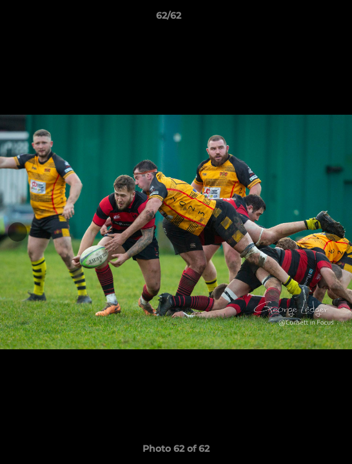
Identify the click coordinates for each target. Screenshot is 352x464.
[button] (305, 18)
